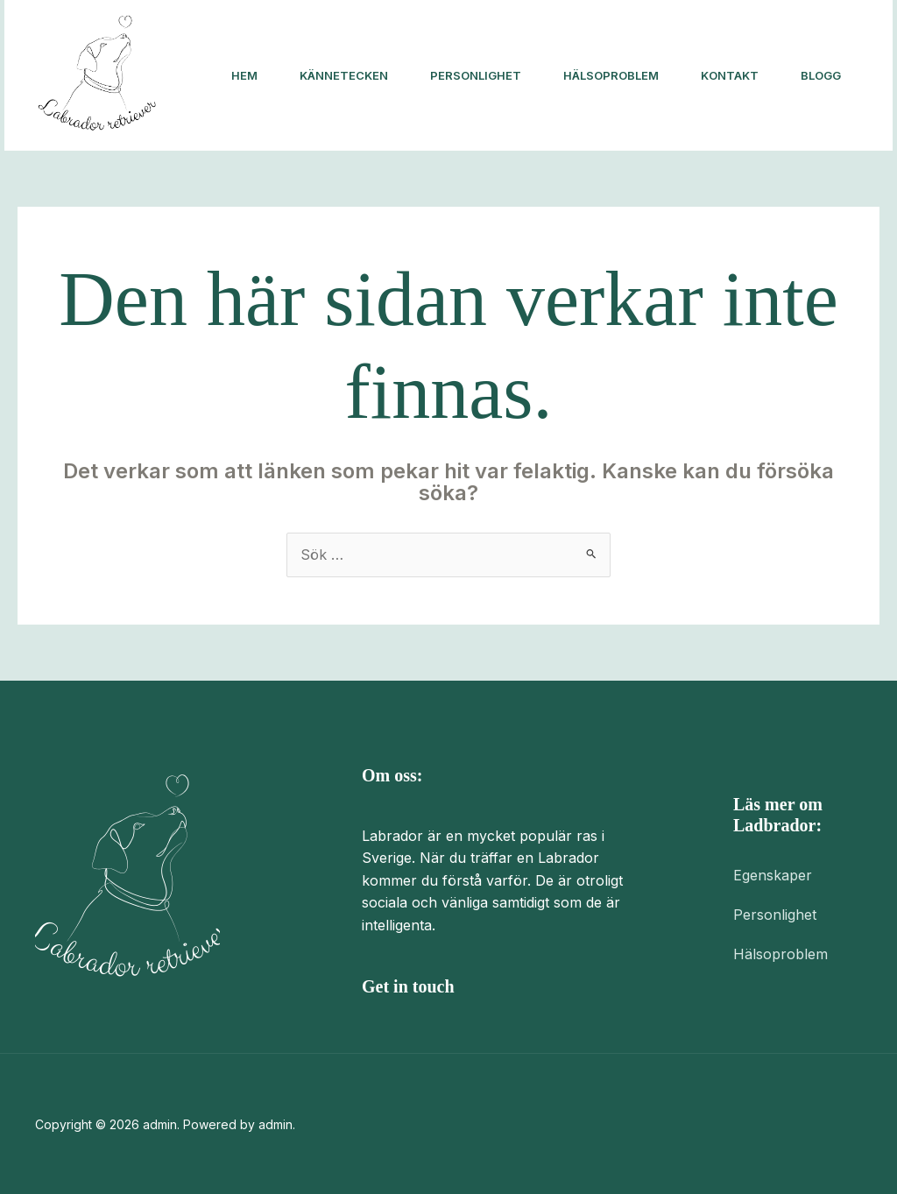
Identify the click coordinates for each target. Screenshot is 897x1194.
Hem (244, 75)
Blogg (821, 75)
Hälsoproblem (611, 75)
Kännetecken (344, 75)
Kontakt (730, 75)
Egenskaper (772, 875)
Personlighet (475, 75)
